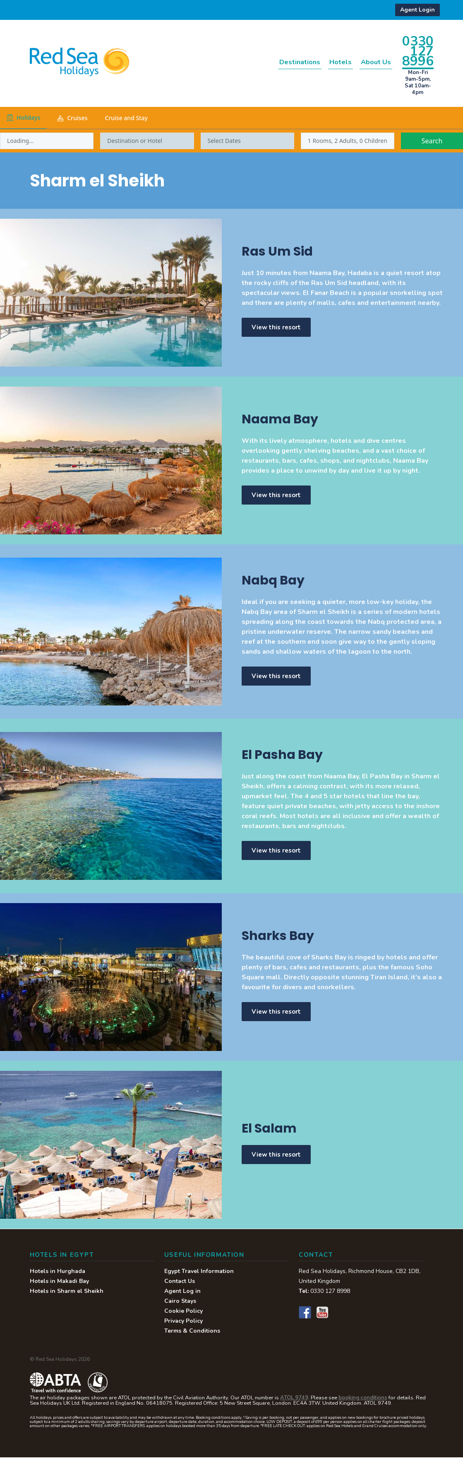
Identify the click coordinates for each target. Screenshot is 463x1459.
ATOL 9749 (294, 1399)
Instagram (339, 1314)
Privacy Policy (183, 1322)
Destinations (274, 62)
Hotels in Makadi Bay (59, 1283)
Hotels (325, 62)
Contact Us (179, 1283)
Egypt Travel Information (199, 1273)
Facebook (305, 1314)
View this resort (277, 327)
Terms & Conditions (192, 1332)
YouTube (322, 1314)
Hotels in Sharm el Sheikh (66, 1293)
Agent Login (417, 10)
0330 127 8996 (418, 50)
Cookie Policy (183, 1312)
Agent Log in (182, 1293)
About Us (370, 62)
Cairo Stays (180, 1303)
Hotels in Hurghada (57, 1273)
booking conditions (362, 1399)
